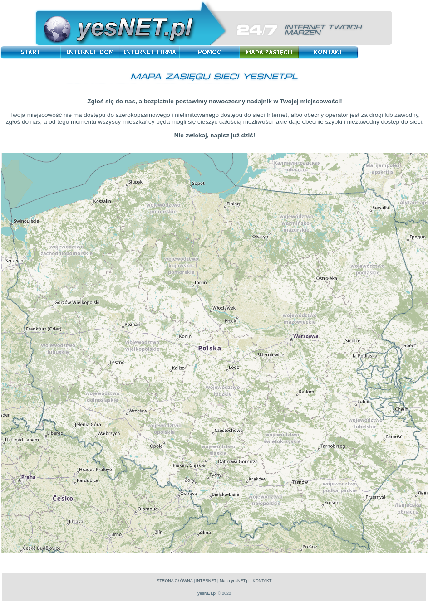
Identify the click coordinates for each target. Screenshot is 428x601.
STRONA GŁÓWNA (174, 580)
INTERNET (206, 580)
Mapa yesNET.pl (235, 580)
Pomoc (211, 52)
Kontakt (330, 52)
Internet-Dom (91, 52)
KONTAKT (262, 580)
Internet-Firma (151, 52)
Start (31, 52)
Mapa (271, 52)
